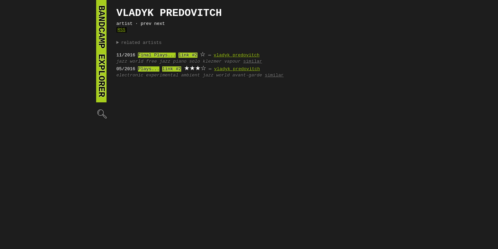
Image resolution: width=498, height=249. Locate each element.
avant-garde (247, 75)
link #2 (187, 55)
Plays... (148, 69)
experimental (162, 75)
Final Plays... (157, 55)
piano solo (186, 61)
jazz (122, 61)
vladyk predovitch (237, 55)
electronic (130, 75)
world (137, 61)
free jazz (158, 61)
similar (252, 61)
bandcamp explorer (101, 51)
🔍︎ (101, 113)
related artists (141, 43)
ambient (190, 75)
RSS (122, 30)
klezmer (212, 61)
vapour (232, 61)
